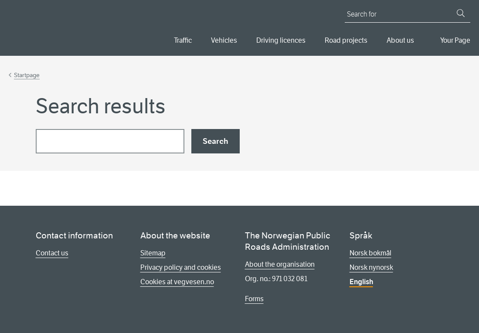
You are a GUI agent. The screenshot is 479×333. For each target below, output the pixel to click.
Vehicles (224, 40)
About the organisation (280, 264)
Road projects (346, 40)
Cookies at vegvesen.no (177, 282)
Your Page (455, 40)
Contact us (52, 253)
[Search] (460, 13)
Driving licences (281, 40)
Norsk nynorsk (371, 267)
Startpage (27, 75)
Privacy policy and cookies (180, 267)
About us (400, 40)
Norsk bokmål (370, 253)
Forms (254, 299)
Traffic (183, 40)
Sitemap (153, 253)
